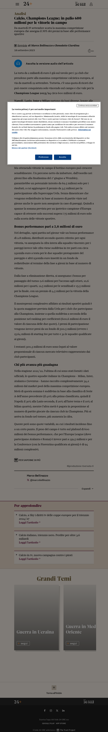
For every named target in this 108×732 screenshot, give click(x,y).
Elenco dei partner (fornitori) (24, 148)
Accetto (62, 157)
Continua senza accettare (87, 105)
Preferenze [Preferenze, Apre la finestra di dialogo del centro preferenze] (44, 157)
